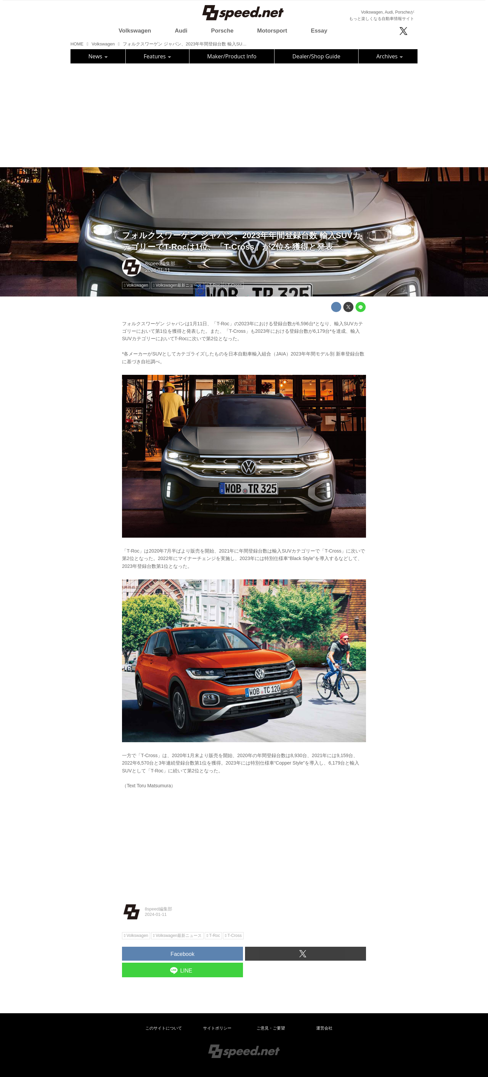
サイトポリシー (217, 1028)
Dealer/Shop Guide (316, 56)
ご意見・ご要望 (271, 1028)
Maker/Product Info (231, 56)
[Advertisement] (244, 114)
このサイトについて (163, 1028)
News (98, 56)
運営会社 (324, 1028)
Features (157, 56)
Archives (389, 56)
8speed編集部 (160, 263)
